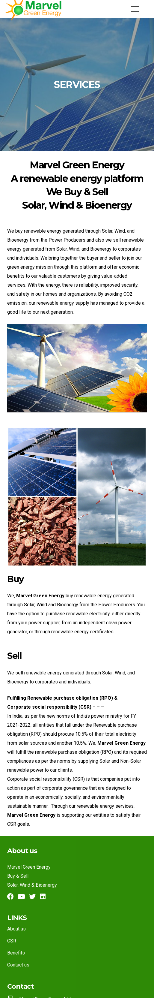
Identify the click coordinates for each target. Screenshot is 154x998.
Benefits (16, 953)
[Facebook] (10, 896)
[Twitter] (32, 896)
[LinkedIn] (43, 896)
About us (16, 929)
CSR (11, 941)
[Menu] (135, 9)
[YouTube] (21, 896)
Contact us (18, 965)
